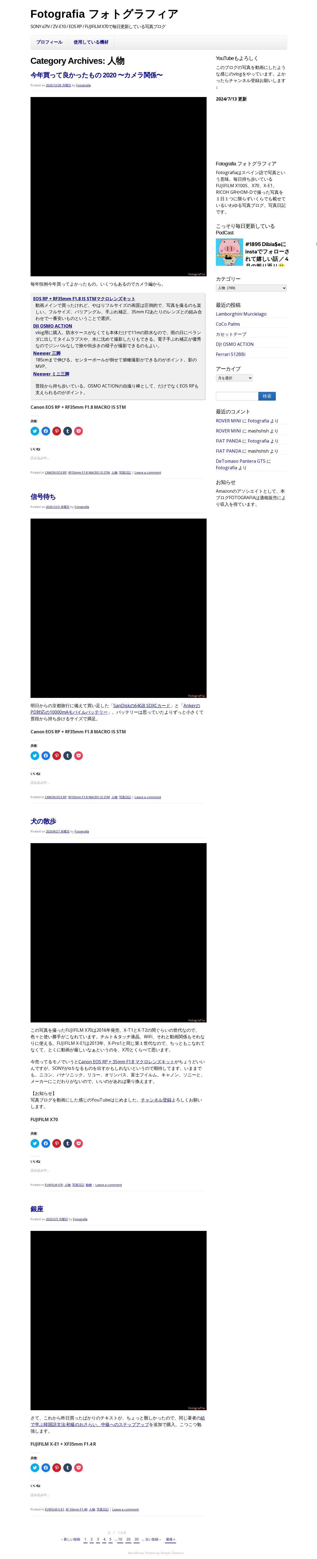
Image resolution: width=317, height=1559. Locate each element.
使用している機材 (91, 42)
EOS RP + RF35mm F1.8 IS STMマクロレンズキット (84, 299)
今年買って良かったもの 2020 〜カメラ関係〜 (97, 75)
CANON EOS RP (56, 472)
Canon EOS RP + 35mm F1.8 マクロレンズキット (126, 1062)
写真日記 (125, 472)
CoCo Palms (228, 324)
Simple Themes (172, 1553)
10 (120, 1539)
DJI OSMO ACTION (52, 326)
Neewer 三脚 (47, 353)
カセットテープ (231, 334)
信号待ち (43, 496)
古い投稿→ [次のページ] (153, 1539)
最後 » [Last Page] (170, 1539)
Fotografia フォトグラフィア (105, 14)
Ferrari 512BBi (230, 354)
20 (128, 1539)
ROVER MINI (228, 421)
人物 (114, 472)
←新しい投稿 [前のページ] (70, 1539)
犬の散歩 (43, 821)
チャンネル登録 (156, 1100)
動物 (89, 1185)
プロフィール (49, 42)
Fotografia (83, 85)
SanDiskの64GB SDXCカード (141, 706)
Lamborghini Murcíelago (241, 314)
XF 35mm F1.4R (76, 1509)
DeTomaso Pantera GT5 (240, 461)
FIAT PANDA (228, 441)
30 (136, 1539)
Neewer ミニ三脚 (51, 374)
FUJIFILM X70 (54, 1185)
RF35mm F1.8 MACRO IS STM (89, 472)
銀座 (37, 1209)
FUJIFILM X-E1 (54, 1509)
